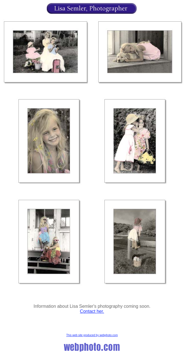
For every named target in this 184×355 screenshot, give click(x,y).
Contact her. (92, 311)
